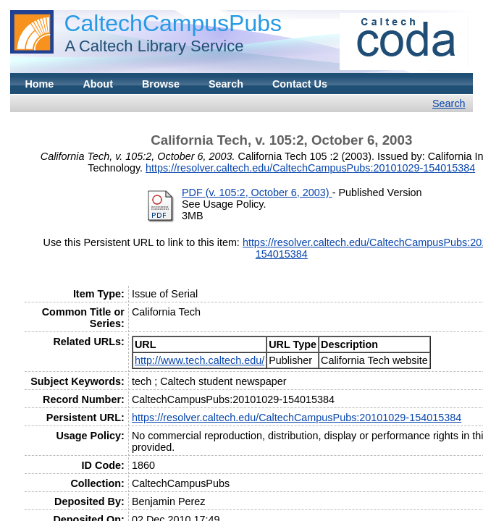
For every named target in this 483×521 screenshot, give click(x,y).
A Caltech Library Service (149, 46)
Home (39, 84)
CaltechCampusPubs (173, 23)
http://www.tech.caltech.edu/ (199, 360)
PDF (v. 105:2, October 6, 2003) (257, 192)
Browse (161, 84)
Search (226, 84)
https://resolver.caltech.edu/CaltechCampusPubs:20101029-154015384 (310, 168)
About (98, 84)
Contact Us (299, 84)
